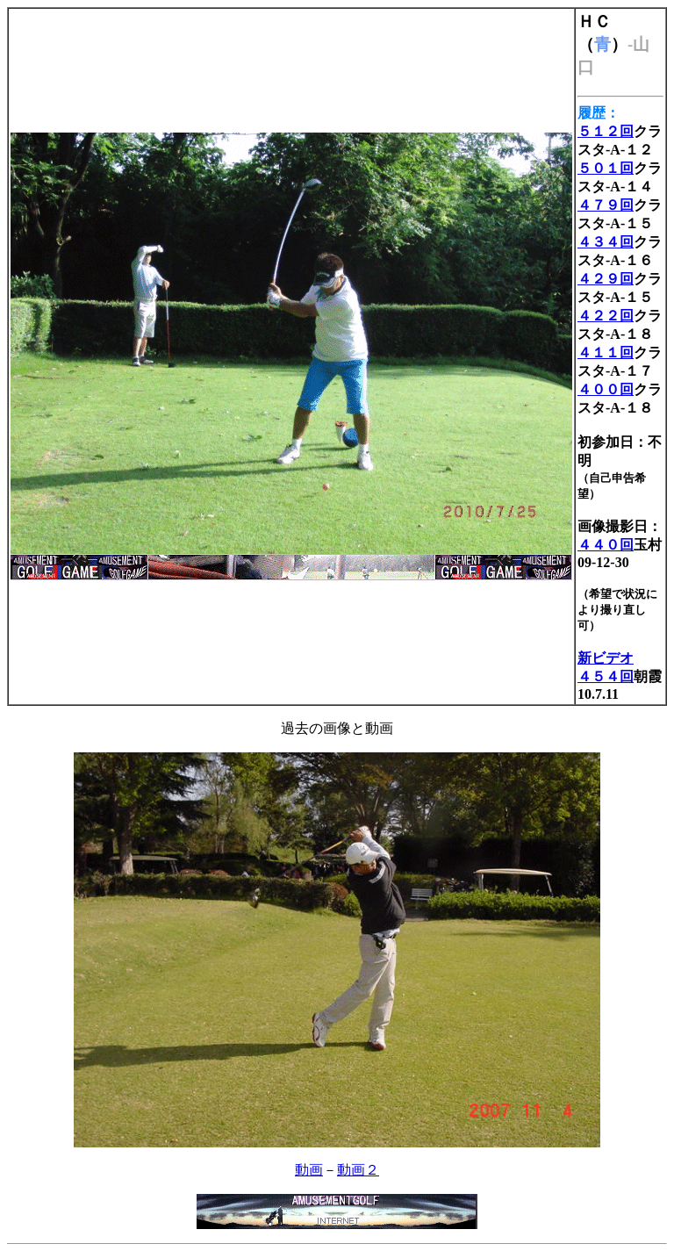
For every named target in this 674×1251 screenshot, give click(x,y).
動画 (309, 1169)
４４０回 (605, 544)
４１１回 (605, 352)
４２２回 (605, 315)
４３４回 (605, 241)
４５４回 (605, 676)
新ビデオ (605, 658)
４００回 (605, 389)
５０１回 (605, 168)
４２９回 (605, 278)
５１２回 (605, 131)
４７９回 (605, 205)
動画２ (358, 1169)
